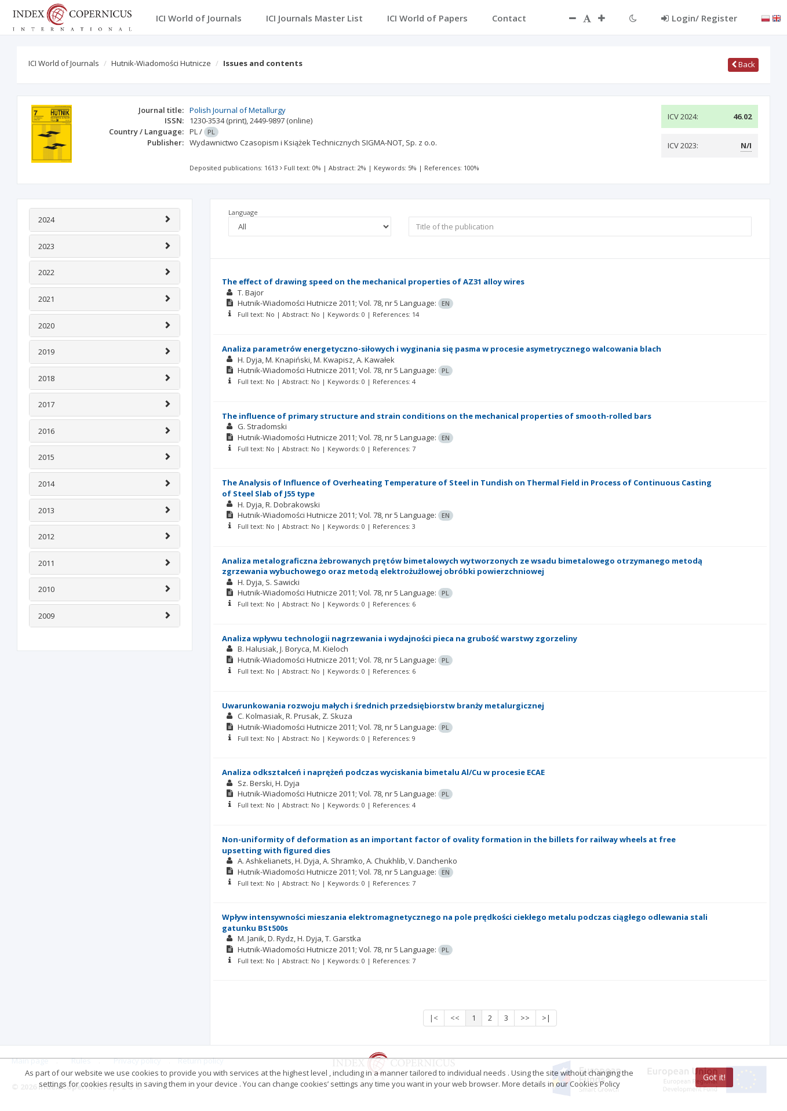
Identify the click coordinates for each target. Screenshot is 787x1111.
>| (546, 1018)
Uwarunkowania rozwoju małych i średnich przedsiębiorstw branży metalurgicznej (383, 705)
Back (743, 64)
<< (455, 1018)
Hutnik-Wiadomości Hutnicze (161, 63)
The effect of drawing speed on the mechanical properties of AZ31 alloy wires (373, 281)
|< (433, 1018)
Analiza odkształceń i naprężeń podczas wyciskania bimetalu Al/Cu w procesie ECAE (383, 772)
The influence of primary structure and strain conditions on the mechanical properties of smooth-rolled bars (436, 416)
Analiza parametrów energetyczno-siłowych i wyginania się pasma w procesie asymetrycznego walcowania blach (441, 348)
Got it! (714, 1077)
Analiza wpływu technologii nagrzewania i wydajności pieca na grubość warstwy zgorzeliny (399, 638)
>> (525, 1018)
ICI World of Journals (63, 63)
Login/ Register (699, 18)
